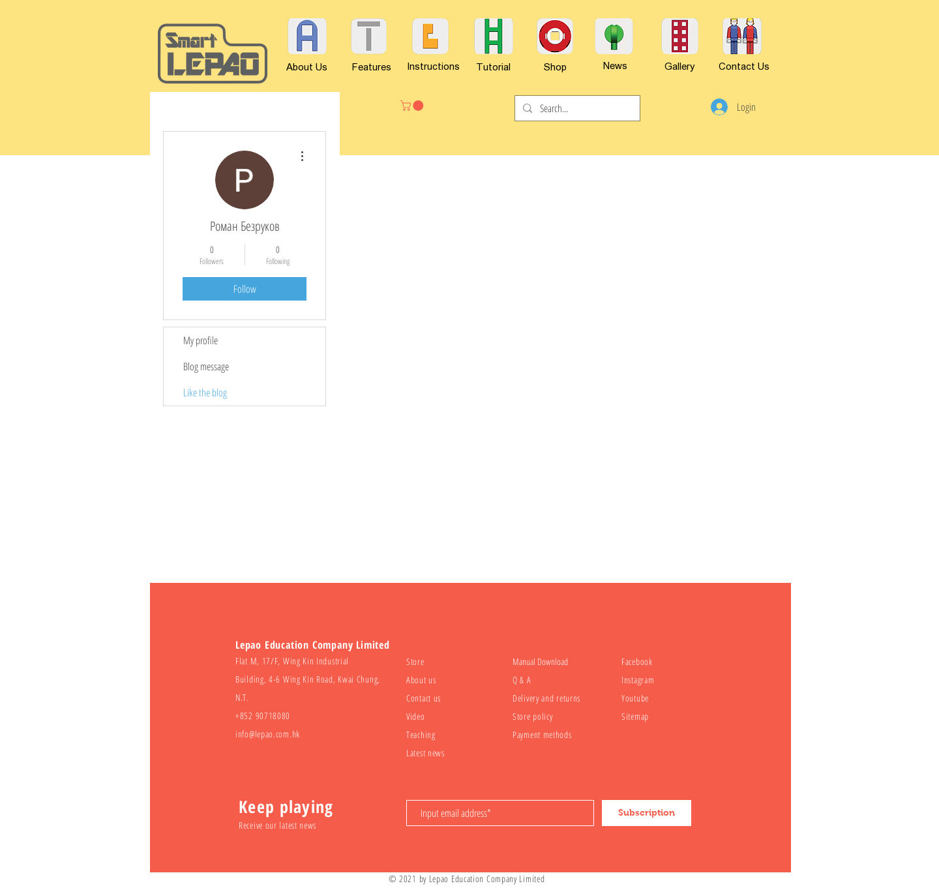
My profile (200, 340)
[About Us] (306, 66)
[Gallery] (679, 66)
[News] (614, 65)
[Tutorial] (493, 66)
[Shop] (555, 66)
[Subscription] (646, 813)
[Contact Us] (744, 66)
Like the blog (205, 392)
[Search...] (576, 108)
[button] (413, 105)
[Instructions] (433, 66)
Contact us (423, 698)
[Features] (372, 66)
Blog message (206, 366)
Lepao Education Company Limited (487, 878)
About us (421, 679)
